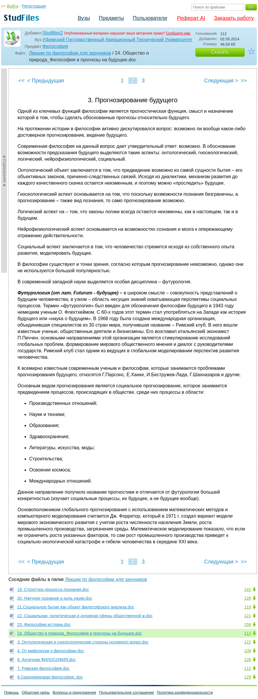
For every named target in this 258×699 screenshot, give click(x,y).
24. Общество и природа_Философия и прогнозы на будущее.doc (79, 633)
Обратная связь (36, 692)
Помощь (11, 692)
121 (247, 615)
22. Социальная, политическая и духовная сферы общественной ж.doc (84, 615)
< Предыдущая (45, 81)
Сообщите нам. (178, 33)
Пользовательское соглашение (126, 692)
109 (247, 650)
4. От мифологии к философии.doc (50, 650)
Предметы (111, 18)
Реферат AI (191, 18)
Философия (55, 46)
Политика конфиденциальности (185, 692)
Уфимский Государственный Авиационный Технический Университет (117, 39)
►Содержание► (4, 170)
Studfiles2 (52, 32)
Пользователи (150, 18)
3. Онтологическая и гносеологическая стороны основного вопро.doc (83, 642)
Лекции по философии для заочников (70, 53)
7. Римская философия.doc (43, 668)
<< (21, 81)
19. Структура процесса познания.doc (53, 589)
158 (247, 624)
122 (247, 642)
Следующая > (221, 81)
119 (247, 607)
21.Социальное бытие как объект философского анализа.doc (75, 607)
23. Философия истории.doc (43, 624)
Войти (12, 6)
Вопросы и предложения (74, 692)
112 (247, 633)
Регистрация (34, 6)
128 (247, 598)
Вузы (84, 18)
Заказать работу (234, 18)
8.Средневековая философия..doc (50, 677)
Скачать (220, 52)
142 (247, 589)
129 (247, 677)
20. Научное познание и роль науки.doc (54, 598)
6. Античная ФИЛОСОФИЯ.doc (46, 659)
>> (244, 81)
